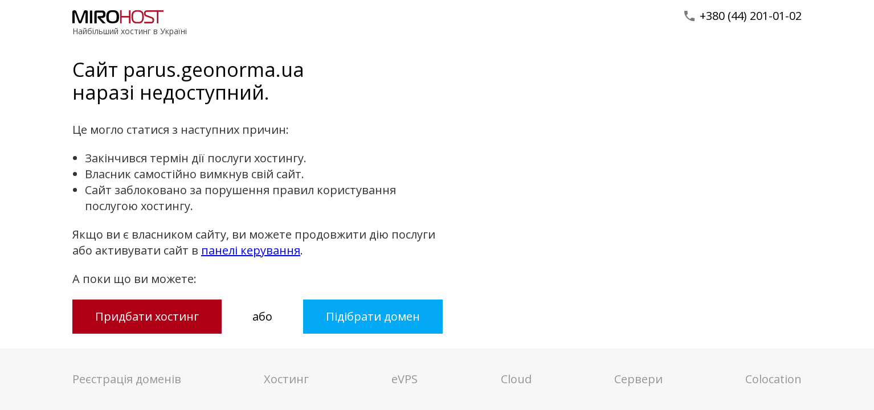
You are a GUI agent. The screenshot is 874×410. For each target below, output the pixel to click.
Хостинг (286, 379)
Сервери (638, 379)
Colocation (773, 379)
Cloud (516, 379)
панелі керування (250, 250)
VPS (404, 379)
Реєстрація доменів (126, 379)
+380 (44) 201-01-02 (751, 15)
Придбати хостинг (147, 316)
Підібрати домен (373, 316)
